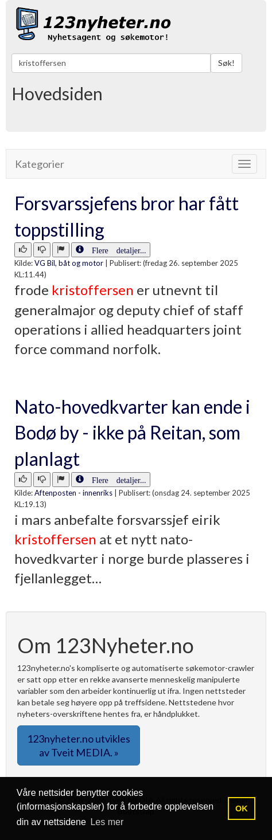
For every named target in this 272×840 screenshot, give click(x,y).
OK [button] (241, 808)
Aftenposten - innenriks (73, 492)
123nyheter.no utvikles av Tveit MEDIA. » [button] (78, 745)
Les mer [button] (106, 822)
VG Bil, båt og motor (68, 263)
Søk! (226, 63)
